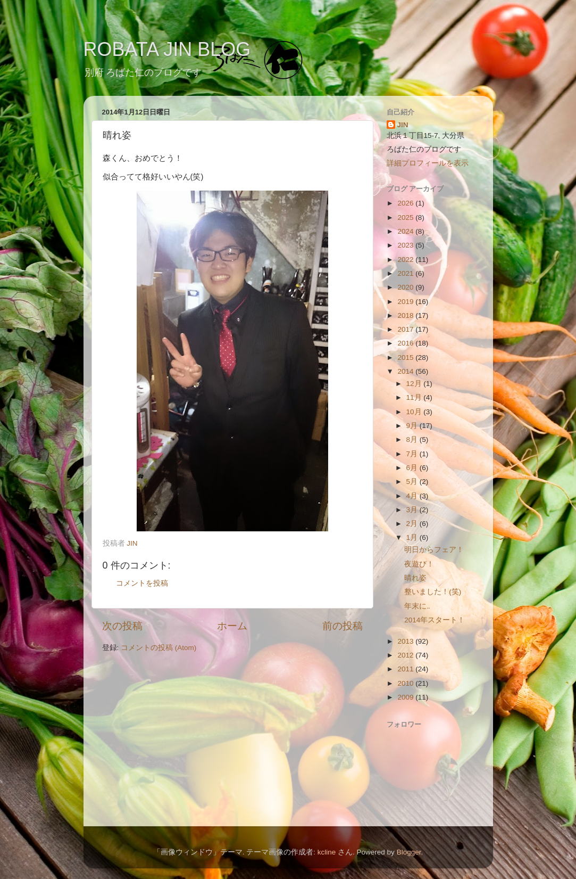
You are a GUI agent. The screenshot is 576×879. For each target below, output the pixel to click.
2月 (413, 524)
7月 (413, 454)
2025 (406, 217)
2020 (406, 287)
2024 (406, 231)
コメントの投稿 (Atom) (158, 648)
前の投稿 (342, 625)
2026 (406, 203)
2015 (406, 358)
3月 (413, 510)
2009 (406, 697)
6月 (413, 468)
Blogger (409, 852)
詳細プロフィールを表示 (428, 163)
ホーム (232, 625)
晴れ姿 (415, 578)
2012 (406, 655)
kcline (327, 852)
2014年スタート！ (434, 620)
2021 (406, 273)
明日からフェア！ (434, 550)
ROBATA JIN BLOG (167, 49)
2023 (406, 245)
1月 (413, 537)
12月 (415, 384)
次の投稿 (122, 625)
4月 (413, 496)
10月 (415, 412)
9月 (413, 426)
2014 (406, 371)
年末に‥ (417, 606)
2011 (406, 669)
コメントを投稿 (142, 583)
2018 (406, 315)
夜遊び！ (419, 564)
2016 (406, 343)
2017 (406, 329)
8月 (413, 439)
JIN (402, 125)
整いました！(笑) (432, 592)
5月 (413, 482)
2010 (406, 683)
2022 (406, 260)
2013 (406, 641)
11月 (415, 397)
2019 (406, 302)
